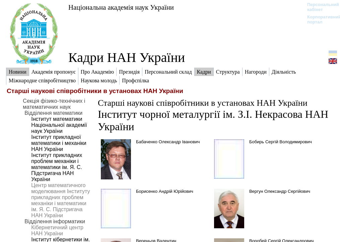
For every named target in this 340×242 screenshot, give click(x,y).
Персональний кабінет (319, 7)
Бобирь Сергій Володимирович (280, 141)
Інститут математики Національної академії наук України (59, 125)
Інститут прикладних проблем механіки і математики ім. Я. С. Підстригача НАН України (56, 167)
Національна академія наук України (121, 7)
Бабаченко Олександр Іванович (168, 141)
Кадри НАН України (126, 57)
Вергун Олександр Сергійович (279, 191)
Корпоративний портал (319, 19)
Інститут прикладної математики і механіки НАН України (58, 143)
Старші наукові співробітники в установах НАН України (203, 103)
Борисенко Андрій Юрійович (164, 191)
